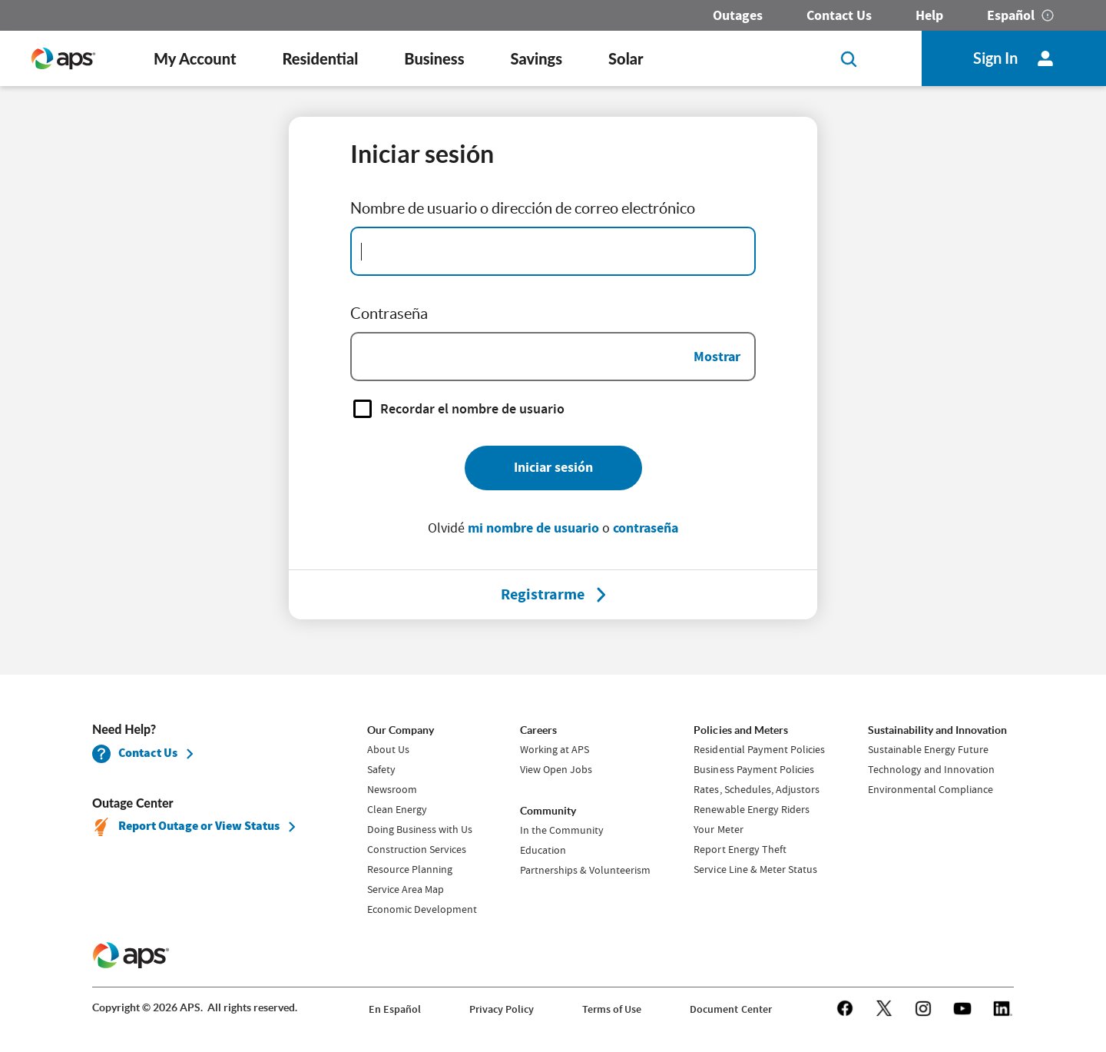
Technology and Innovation (931, 769)
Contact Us (839, 15)
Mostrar (717, 356)
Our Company (400, 730)
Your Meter (718, 829)
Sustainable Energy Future (928, 749)
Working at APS (554, 749)
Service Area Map (405, 889)
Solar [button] (625, 58)
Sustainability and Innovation (937, 730)
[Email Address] (553, 251)
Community (548, 811)
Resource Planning (409, 869)
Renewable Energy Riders (751, 809)
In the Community (562, 830)
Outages (738, 15)
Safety (381, 769)
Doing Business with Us (419, 829)
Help (929, 15)
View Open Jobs (556, 769)
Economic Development (422, 909)
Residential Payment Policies (759, 749)
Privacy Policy (501, 1009)
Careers (538, 730)
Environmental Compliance (930, 789)
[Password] (553, 356)
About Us (388, 749)
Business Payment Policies (753, 769)
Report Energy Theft (740, 849)
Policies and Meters (740, 730)
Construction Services (416, 849)
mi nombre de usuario (533, 528)
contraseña (645, 528)
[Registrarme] (542, 595)
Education (543, 850)
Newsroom (392, 789)
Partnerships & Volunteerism (585, 870)
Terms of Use (611, 1009)
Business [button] (434, 58)
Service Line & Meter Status (755, 869)
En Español (395, 1009)
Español (1011, 15)
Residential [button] (320, 58)
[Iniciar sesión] (553, 468)
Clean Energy (397, 809)
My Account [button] (195, 58)
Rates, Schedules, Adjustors (756, 789)
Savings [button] (537, 58)
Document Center (730, 1009)
